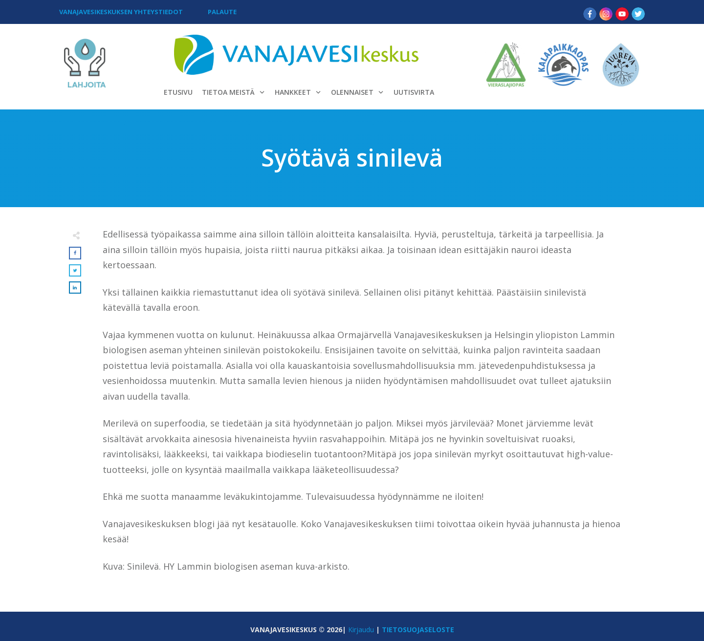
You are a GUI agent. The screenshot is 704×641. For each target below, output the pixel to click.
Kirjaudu (361, 629)
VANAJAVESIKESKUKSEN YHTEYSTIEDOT (121, 11)
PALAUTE (222, 11)
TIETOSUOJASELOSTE (418, 629)
